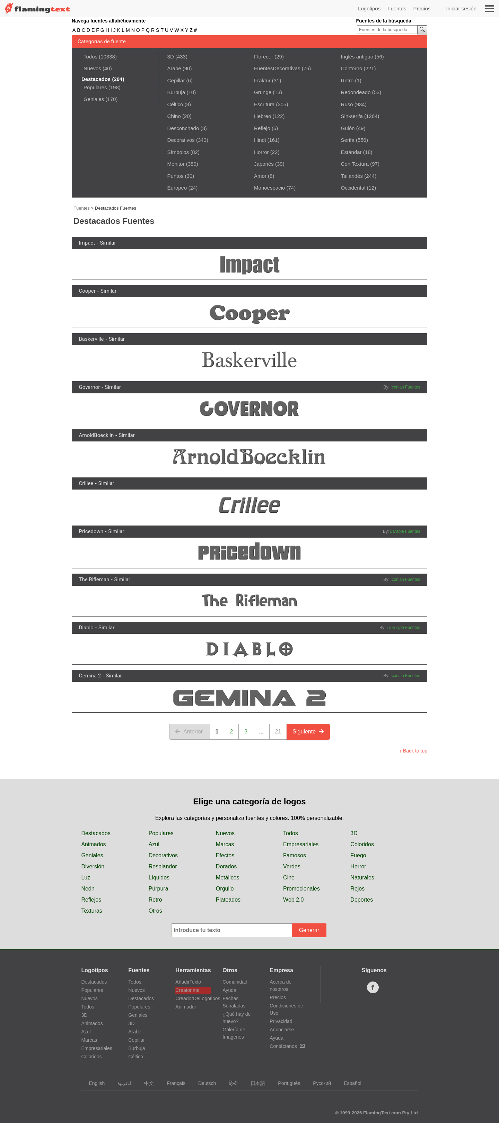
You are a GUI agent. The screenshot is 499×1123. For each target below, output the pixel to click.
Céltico (175, 104)
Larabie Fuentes (405, 531)
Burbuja (176, 92)
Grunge (262, 92)
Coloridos (362, 844)
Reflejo (262, 128)
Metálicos (227, 877)
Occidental (353, 188)
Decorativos (181, 140)
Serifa (347, 140)
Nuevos (92, 68)
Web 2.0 (293, 900)
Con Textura (355, 164)
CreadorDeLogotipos (193, 998)
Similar (108, 243)
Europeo (177, 188)
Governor (89, 387)
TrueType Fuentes (403, 627)
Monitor (176, 164)
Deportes (361, 900)
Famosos (294, 855)
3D (170, 57)
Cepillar (176, 80)
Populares (95, 87)
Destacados (96, 833)
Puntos (175, 176)
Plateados (228, 900)
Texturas (91, 911)
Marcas (225, 844)
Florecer (263, 57)
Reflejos (91, 900)
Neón (87, 889)
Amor (260, 176)
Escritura (264, 104)
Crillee (86, 483)
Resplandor (163, 866)
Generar (309, 930)
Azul (154, 844)
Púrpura (158, 889)
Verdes (291, 866)
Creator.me (187, 990)
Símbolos (178, 152)
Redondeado (356, 92)
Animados (93, 844)
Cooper (87, 291)
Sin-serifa (352, 116)
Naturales (362, 877)
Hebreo (262, 116)
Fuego (358, 855)
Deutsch (204, 1083)
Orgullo (225, 889)
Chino (174, 116)
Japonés (264, 164)
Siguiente (308, 731)
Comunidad (234, 982)
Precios (421, 8)
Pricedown (91, 531)
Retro (347, 80)
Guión (348, 128)
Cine (289, 877)
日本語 (254, 1083)
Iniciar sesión (461, 8)
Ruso (347, 104)
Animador (185, 1007)
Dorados (226, 866)
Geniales (94, 99)
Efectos (225, 855)
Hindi (260, 140)
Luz (85, 877)
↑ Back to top (413, 751)
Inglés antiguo (357, 57)
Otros (155, 911)
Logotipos (369, 8)
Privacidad (281, 1021)
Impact (87, 243)
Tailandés (352, 176)
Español (349, 1083)
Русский (318, 1083)
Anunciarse (282, 1029)
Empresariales (300, 844)
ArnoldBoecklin (96, 435)
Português (285, 1083)
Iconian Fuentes (405, 387)
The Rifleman (94, 579)
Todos (90, 57)
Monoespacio (269, 188)
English (93, 1083)
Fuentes (396, 8)
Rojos (357, 889)
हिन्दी (230, 1083)
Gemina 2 (90, 676)
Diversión (92, 866)
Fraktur (262, 80)
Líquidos (159, 877)
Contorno (351, 68)
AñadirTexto (188, 982)
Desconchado (183, 128)
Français (172, 1083)
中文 (146, 1083)
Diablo (86, 627)
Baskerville (91, 339)
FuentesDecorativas (277, 68)
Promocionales (301, 889)
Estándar (351, 152)
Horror (261, 152)
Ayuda (229, 990)
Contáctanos (287, 1046)
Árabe (174, 68)
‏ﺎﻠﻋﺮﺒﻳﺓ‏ (121, 1083)
